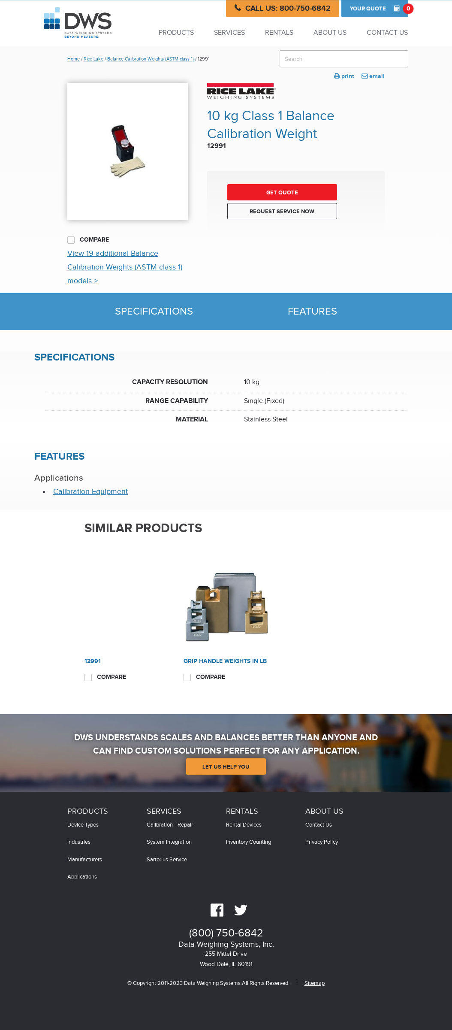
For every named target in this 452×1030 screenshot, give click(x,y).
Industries (78, 842)
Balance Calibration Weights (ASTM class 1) (150, 59)
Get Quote (282, 192)
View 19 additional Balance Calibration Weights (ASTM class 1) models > (124, 267)
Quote (379, 8)
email (373, 76)
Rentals (279, 33)
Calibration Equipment (90, 491)
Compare (88, 240)
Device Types (83, 825)
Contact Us (387, 33)
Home (73, 59)
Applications (82, 877)
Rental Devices (244, 825)
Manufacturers (84, 860)
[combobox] (344, 58)
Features (312, 312)
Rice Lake (93, 59)
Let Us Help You (226, 766)
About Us (330, 33)
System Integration (169, 842)
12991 (92, 661)
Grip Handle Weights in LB (225, 661)
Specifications (154, 312)
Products (176, 33)
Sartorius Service (167, 860)
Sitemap (314, 983)
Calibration (160, 825)
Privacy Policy (321, 842)
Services (229, 33)
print (344, 76)
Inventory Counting (248, 842)
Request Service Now (282, 211)
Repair (185, 825)
